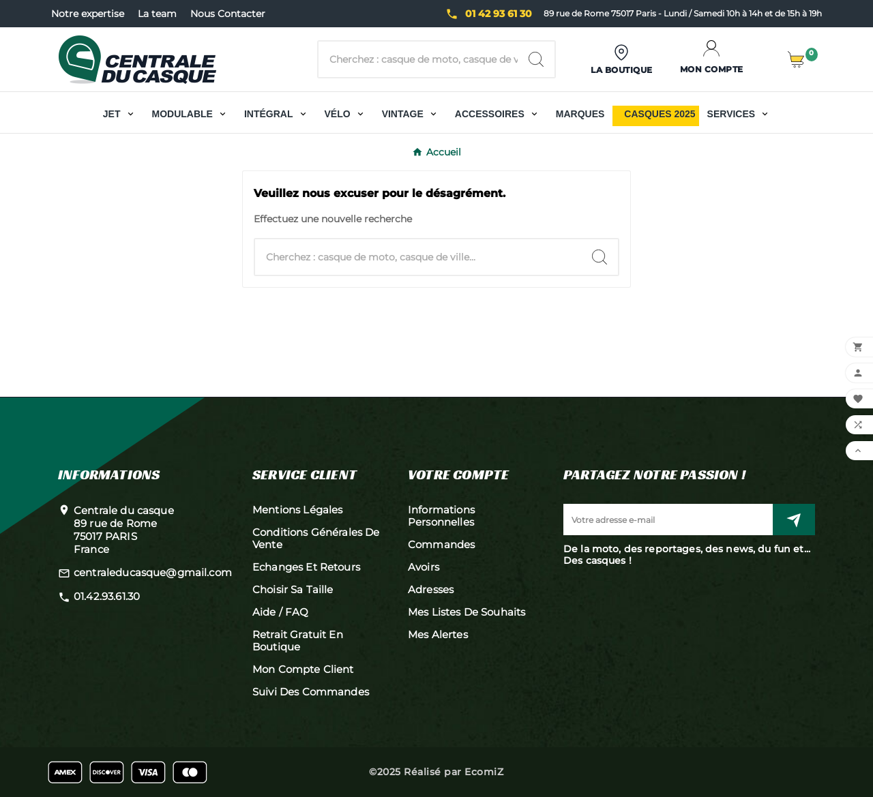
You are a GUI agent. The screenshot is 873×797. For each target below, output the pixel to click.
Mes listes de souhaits (466, 611)
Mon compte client (303, 669)
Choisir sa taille (293, 589)
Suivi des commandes (310, 691)
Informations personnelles (441, 515)
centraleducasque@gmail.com (153, 572)
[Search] (536, 59)
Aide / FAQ (280, 611)
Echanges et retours (306, 566)
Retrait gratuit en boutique (297, 640)
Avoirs (423, 566)
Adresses (431, 589)
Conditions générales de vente (315, 538)
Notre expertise (87, 13)
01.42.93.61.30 (107, 596)
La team (157, 13)
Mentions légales (297, 509)
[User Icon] (622, 59)
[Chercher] (418, 59)
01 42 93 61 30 (498, 13)
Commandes (441, 544)
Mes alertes (438, 634)
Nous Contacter (227, 13)
